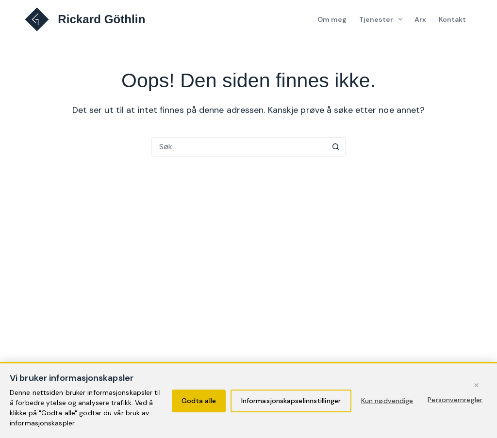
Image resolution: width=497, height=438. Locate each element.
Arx (420, 19)
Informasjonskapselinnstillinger (291, 400)
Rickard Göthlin (101, 19)
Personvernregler (455, 399)
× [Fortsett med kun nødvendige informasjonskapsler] (476, 384)
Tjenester (383, 19)
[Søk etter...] (239, 146)
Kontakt (452, 19)
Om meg (332, 19)
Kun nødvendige (387, 400)
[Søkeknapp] (335, 146)
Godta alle (199, 400)
